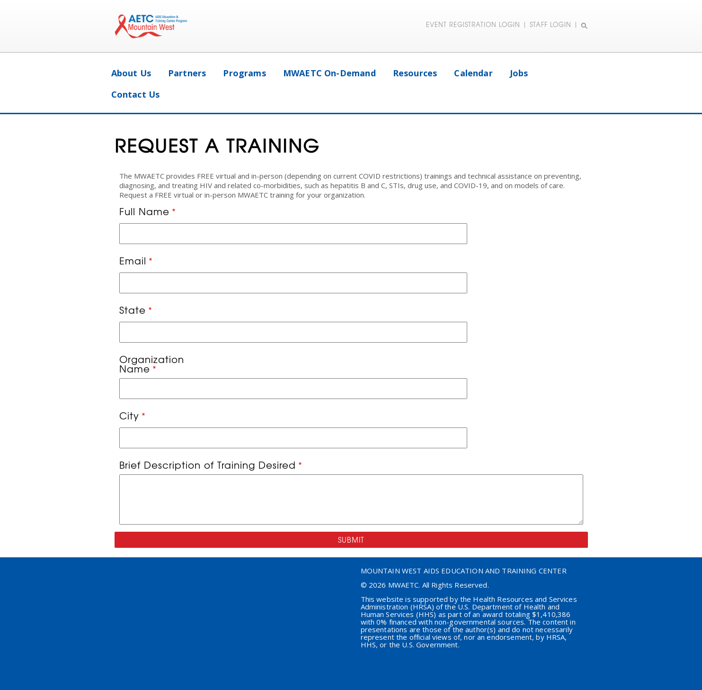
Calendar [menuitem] (473, 73)
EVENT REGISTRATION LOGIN (473, 24)
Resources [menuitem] (415, 73)
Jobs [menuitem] (519, 73)
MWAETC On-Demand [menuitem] (329, 73)
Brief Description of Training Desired (207, 465)
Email (132, 261)
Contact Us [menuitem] (135, 94)
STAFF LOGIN (550, 24)
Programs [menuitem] (244, 73)
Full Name (144, 212)
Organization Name (151, 363)
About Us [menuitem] (131, 73)
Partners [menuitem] (187, 73)
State (132, 311)
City (129, 416)
